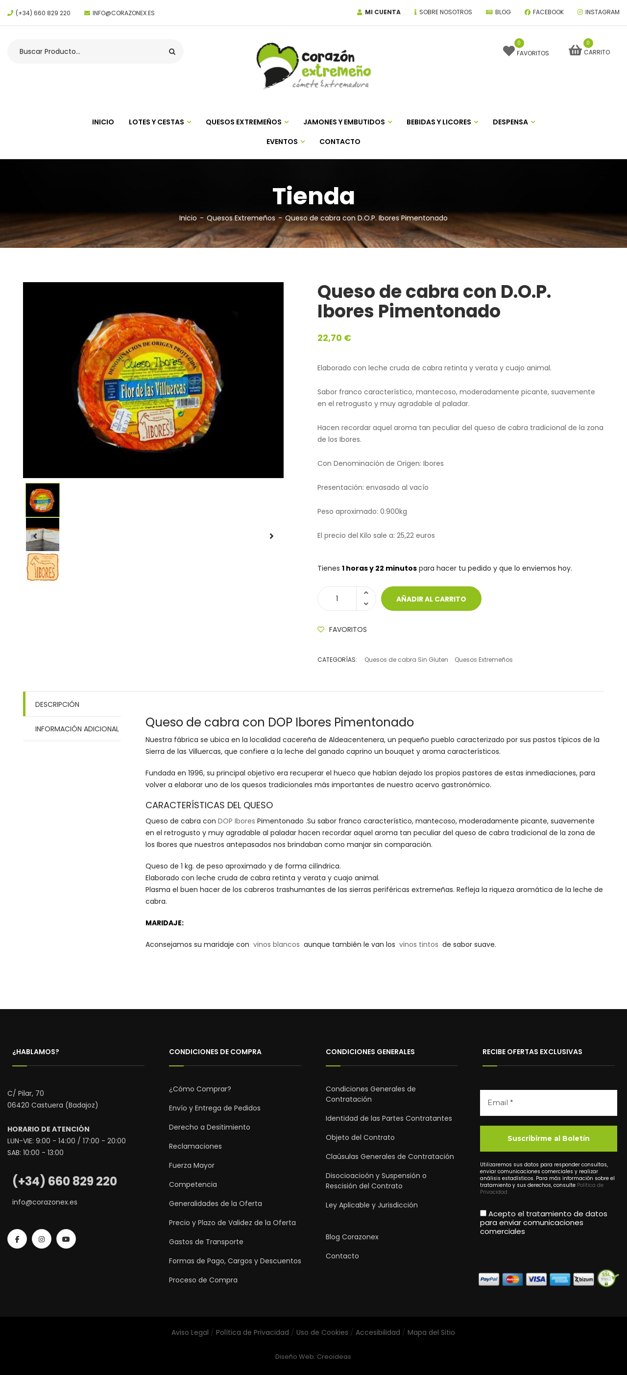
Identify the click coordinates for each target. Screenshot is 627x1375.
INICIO (103, 122)
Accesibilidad (378, 1332)
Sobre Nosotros (445, 12)
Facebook (548, 12)
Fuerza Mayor (192, 1165)
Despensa (510, 122)
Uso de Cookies (322, 1332)
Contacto (340, 141)
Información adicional (77, 729)
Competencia (193, 1184)
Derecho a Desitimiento (209, 1127)
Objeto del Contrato (360, 1137)
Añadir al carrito (431, 599)
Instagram (602, 12)
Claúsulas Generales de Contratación (390, 1156)
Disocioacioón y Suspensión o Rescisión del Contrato (376, 1181)
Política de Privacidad (252, 1332)
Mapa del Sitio (431, 1332)
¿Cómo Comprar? (200, 1089)
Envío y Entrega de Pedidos (215, 1108)
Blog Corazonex (352, 1237)
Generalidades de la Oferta (215, 1203)
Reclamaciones (195, 1146)
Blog (503, 12)
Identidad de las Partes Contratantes (389, 1118)
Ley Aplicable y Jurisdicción (372, 1205)
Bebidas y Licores (439, 122)
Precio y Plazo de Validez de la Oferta (232, 1223)
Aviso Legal (190, 1332)
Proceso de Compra (203, 1280)
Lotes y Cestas (156, 122)
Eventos (282, 141)
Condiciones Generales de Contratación (371, 1094)
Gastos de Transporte (206, 1242)
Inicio (188, 218)
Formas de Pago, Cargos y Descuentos (235, 1261)
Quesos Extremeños (244, 122)
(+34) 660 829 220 (43, 13)
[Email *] (548, 1103)
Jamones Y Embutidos (344, 122)
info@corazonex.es (124, 13)
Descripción (57, 704)
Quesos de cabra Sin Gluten (406, 659)
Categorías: (337, 659)
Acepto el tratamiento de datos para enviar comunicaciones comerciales (543, 1222)
